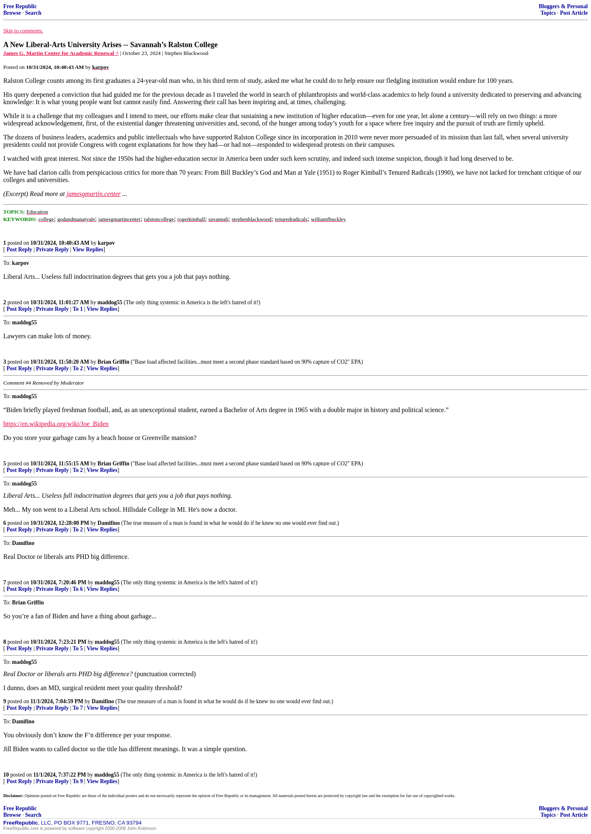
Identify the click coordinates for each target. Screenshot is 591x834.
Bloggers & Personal (563, 6)
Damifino (109, 523)
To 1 (78, 309)
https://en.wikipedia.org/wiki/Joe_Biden (56, 423)
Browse (12, 13)
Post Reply (19, 249)
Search (33, 13)
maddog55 (110, 302)
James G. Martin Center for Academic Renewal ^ (61, 53)
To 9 (78, 781)
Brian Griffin (113, 362)
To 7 (78, 708)
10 (6, 775)
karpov (106, 243)
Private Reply (52, 249)
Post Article (574, 13)
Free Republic (20, 6)
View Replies (88, 249)
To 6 (78, 589)
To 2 (78, 368)
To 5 (78, 648)
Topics (548, 13)
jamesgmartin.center (93, 193)
